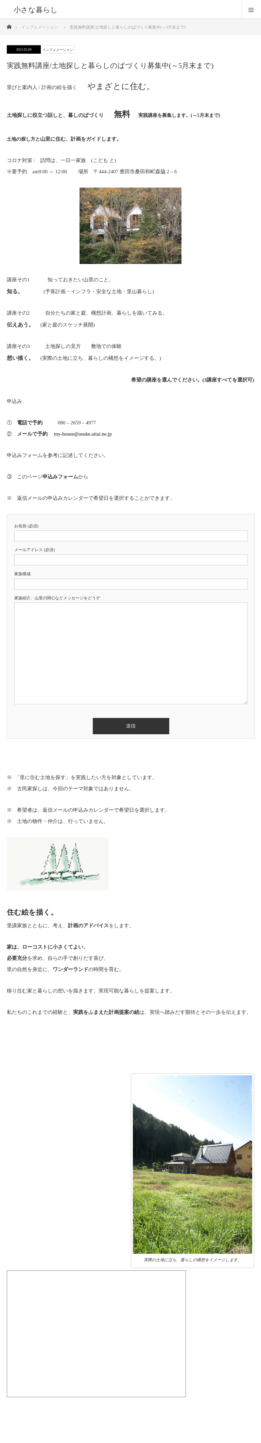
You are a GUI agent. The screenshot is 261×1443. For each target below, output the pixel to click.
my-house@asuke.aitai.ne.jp (83, 434)
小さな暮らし (36, 9)
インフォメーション (57, 50)
